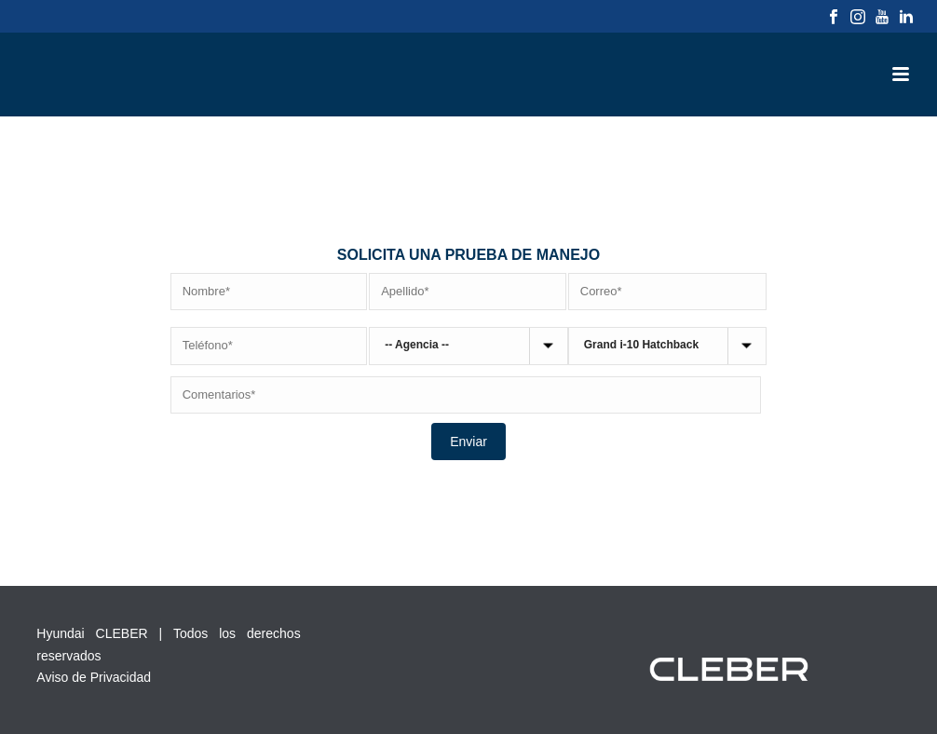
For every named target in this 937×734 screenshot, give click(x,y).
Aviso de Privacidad (93, 677)
